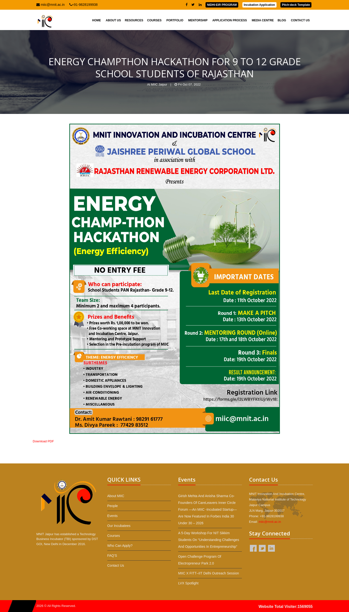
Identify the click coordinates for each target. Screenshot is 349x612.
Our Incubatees (119, 526)
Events (112, 516)
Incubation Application (259, 5)
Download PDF (43, 441)
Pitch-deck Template (296, 5)
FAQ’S (112, 555)
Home (96, 20)
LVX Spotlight (188, 583)
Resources (134, 20)
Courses (154, 20)
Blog (282, 20)
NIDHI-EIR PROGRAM (222, 5)
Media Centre (263, 20)
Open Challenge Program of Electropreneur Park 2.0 (199, 560)
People (112, 506)
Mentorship (197, 20)
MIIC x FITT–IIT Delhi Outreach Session (208, 573)
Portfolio (174, 20)
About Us (113, 20)
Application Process (229, 20)
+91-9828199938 (83, 5)
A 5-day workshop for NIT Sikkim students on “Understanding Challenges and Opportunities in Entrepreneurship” (208, 539)
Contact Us (300, 20)
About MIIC (115, 496)
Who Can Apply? (120, 546)
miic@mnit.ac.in (50, 5)
